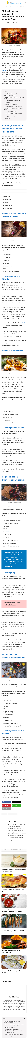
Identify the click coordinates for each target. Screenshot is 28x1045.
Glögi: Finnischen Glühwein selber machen (13, 108)
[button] (6, 802)
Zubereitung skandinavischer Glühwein (13, 117)
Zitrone (7, 532)
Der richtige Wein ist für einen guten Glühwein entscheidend (14, 94)
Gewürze (4, 814)
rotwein (10, 814)
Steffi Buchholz (10, 22)
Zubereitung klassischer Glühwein (12, 101)
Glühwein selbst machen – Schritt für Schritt (14, 98)
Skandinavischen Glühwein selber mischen (13, 114)
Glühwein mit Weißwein (11, 104)
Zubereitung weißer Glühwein (14, 106)
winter (15, 814)
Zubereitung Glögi (11, 111)
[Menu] (2, 2)
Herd (23, 323)
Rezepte (3, 70)
